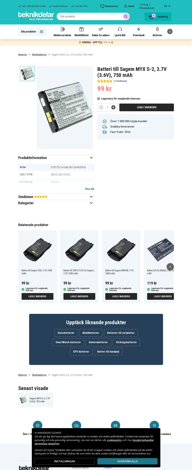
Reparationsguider (80, 467)
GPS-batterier (81, 351)
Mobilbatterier (39, 54)
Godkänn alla (127, 461)
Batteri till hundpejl (108, 351)
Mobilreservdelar (62, 32)
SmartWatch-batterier (68, 342)
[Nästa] (170, 31)
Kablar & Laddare (100, 32)
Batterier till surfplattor (121, 332)
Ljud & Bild (120, 32)
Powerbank (139, 32)
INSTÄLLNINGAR (64, 461)
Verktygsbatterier (126, 342)
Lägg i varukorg (147, 107)
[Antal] (107, 107)
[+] (113, 107)
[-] (101, 107)
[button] (56, 158)
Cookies (108, 467)
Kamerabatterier (98, 342)
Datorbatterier (66, 332)
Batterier (157, 32)
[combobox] (93, 16)
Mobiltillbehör (81, 32)
